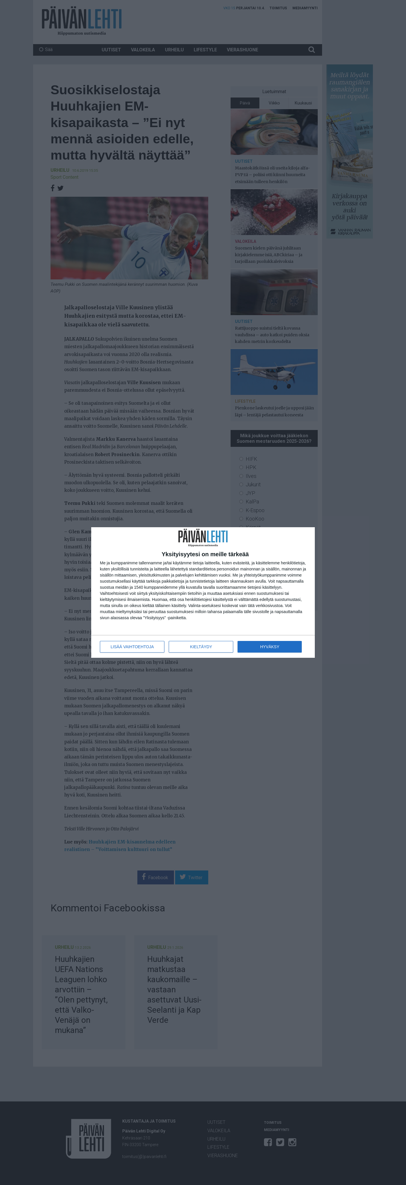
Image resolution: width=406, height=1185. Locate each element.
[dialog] (203, 592)
